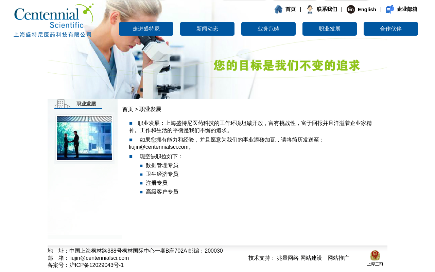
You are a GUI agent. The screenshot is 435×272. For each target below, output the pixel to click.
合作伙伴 (391, 29)
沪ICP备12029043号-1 (96, 265)
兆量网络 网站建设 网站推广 (312, 258)
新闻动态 (207, 29)
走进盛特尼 (146, 29)
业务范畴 (268, 29)
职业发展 (330, 29)
